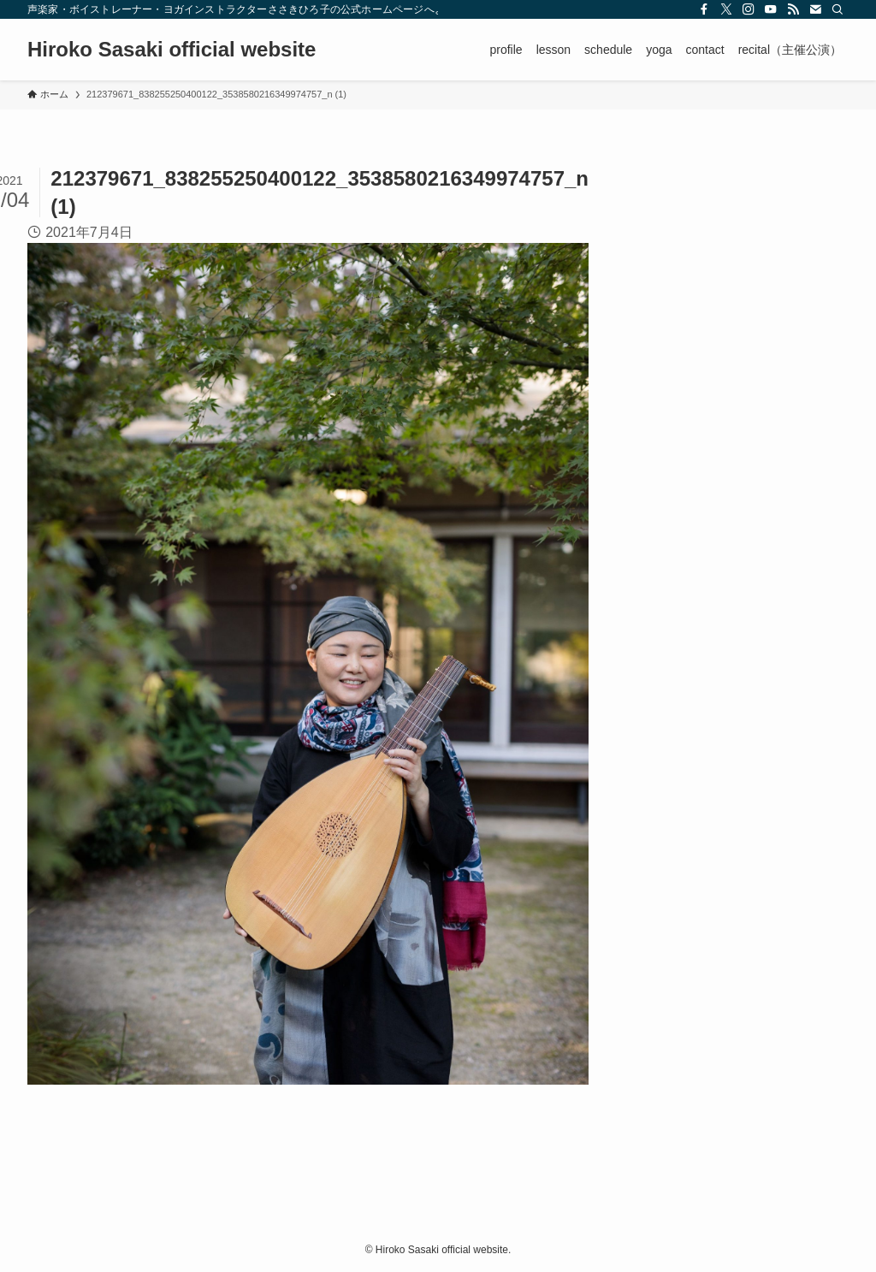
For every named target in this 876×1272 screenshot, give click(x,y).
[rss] (793, 9)
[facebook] (704, 9)
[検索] (837, 9)
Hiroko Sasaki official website (171, 49)
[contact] (815, 9)
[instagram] (748, 9)
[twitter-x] (726, 9)
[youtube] (771, 9)
